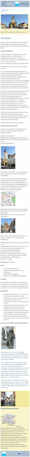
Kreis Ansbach (24, 4)
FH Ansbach (11, 262)
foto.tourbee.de (10, 32)
